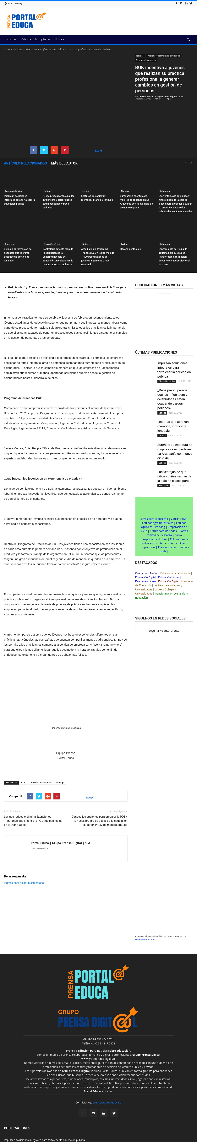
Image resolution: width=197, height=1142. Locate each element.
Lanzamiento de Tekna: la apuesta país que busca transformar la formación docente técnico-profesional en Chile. (174, 257)
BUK (23, 782)
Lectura (86, 191)
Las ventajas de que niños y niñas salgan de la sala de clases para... (174, 476)
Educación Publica (13, 191)
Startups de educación (146, 60)
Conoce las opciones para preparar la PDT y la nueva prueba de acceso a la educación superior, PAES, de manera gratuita (100, 821)
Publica (59, 39)
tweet (98, 151)
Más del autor (64, 163)
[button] (188, 40)
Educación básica (52, 244)
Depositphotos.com (145, 939)
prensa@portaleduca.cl (107, 1102)
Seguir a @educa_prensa (164, 630)
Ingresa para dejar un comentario (24, 882)
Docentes (9, 244)
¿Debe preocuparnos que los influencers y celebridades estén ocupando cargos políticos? (172, 399)
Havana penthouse (130, 249)
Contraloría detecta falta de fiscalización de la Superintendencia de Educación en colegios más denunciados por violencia (58, 257)
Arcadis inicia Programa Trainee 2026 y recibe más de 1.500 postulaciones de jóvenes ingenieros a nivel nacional (97, 257)
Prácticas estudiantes (41, 782)
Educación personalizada (175, 573)
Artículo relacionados (25, 163)
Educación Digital (145, 577)
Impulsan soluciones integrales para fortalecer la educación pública (19, 199)
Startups (60, 782)
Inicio (7, 49)
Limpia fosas (147, 547)
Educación (165, 191)
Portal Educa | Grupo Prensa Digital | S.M (161, 96)
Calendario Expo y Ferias (35, 39)
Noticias (11, 39)
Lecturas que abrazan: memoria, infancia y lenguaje (173, 426)
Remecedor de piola (172, 543)
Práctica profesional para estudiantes (163, 55)
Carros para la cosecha (154, 519)
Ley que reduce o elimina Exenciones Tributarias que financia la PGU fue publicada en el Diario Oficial (33, 821)
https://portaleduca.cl (41, 848)
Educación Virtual (168, 577)
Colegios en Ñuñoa (146, 573)
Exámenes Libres (145, 581)
